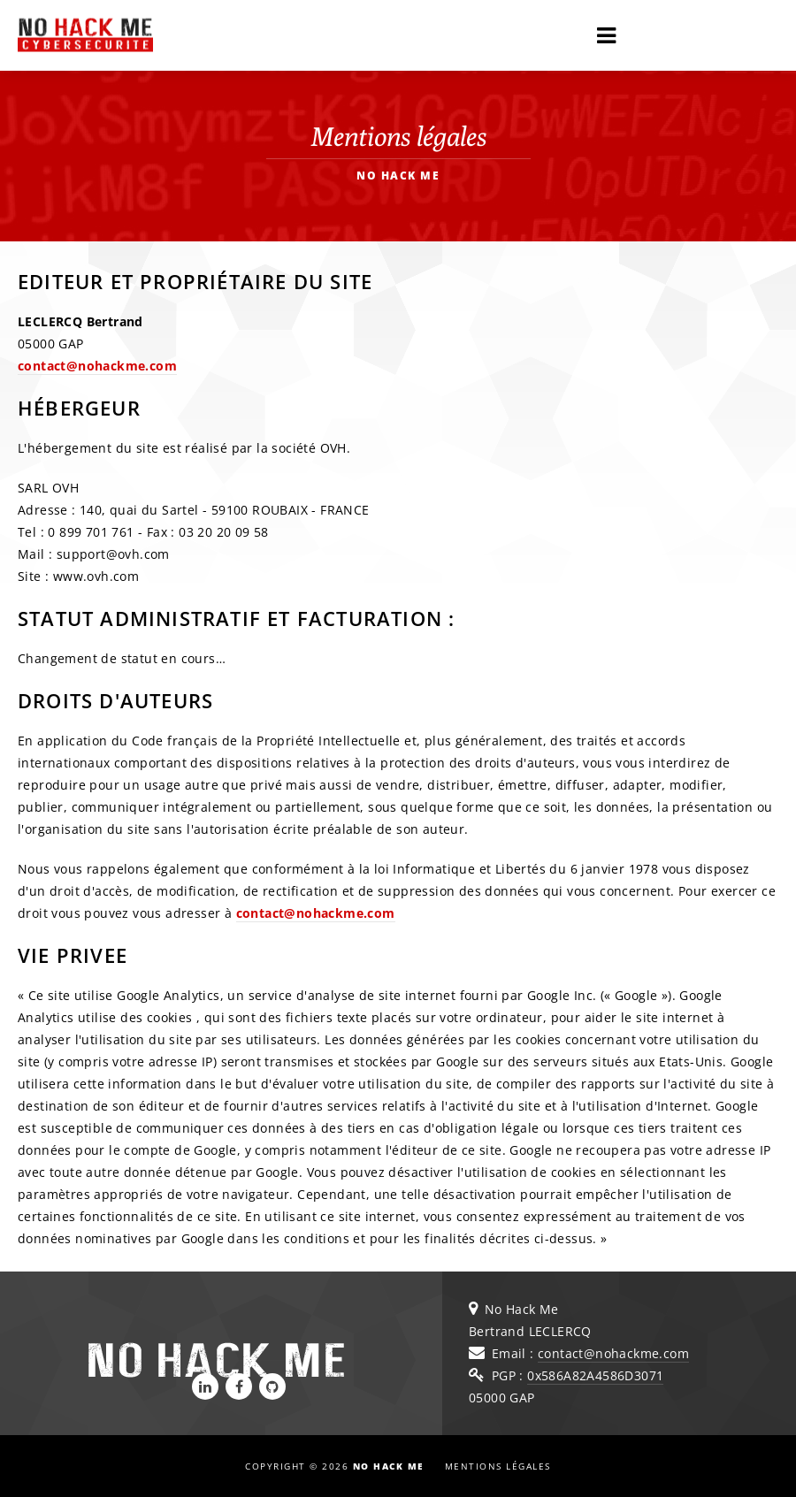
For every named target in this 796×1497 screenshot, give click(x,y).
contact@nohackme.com (97, 365)
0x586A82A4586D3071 (595, 1375)
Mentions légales (498, 1466)
